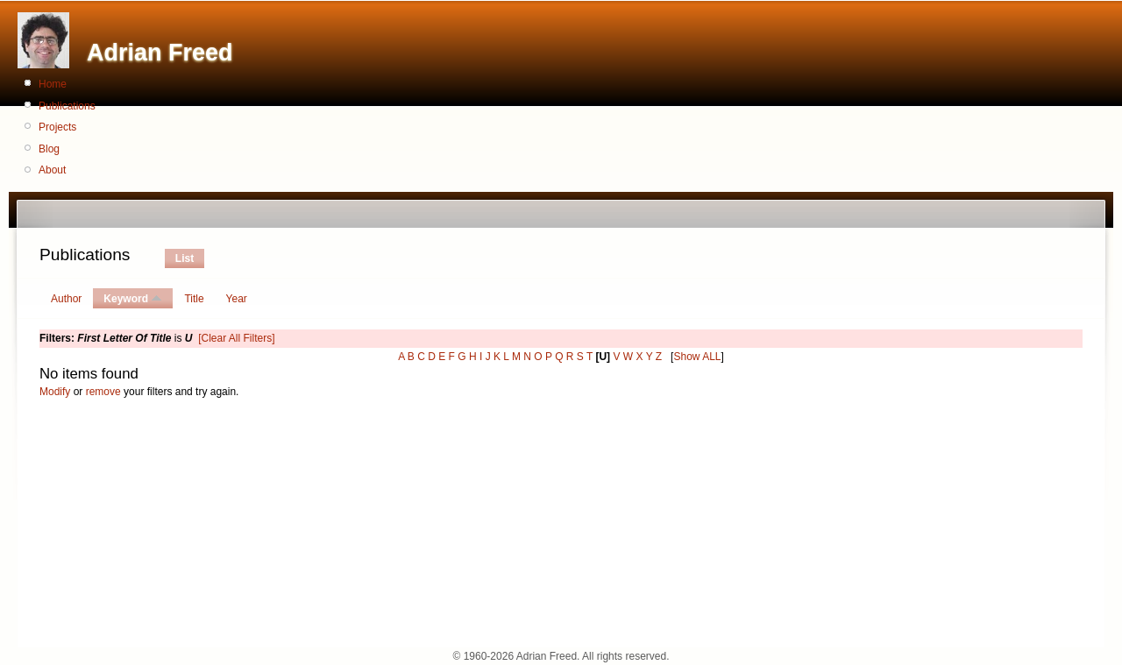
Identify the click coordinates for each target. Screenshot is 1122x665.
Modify (54, 392)
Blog (49, 149)
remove (103, 392)
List (184, 258)
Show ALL (697, 356)
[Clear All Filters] (236, 338)
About (52, 170)
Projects (57, 127)
